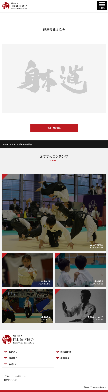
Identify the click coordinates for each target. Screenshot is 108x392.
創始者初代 (65, 352)
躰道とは (13, 364)
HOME (5, 144)
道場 (13, 144)
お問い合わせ (10, 380)
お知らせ (13, 352)
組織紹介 (64, 358)
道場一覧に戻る (54, 128)
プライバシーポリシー (15, 376)
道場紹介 (13, 358)
